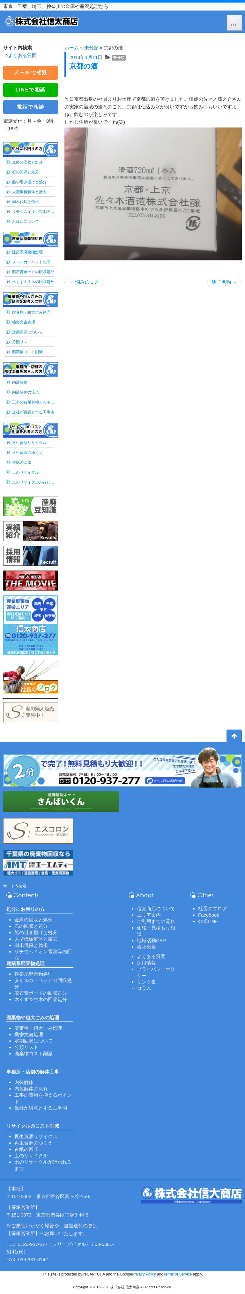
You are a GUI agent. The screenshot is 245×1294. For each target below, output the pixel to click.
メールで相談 (31, 72)
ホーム (71, 47)
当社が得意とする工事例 (33, 412)
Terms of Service (177, 1274)
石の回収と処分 (25, 172)
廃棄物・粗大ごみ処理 (31, 312)
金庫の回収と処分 (27, 162)
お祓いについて (25, 221)
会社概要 (146, 946)
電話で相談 (31, 107)
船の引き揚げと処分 (29, 182)
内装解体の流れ (25, 392)
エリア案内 (149, 915)
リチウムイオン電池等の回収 (33, 211)
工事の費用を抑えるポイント (33, 402)
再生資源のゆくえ (27, 452)
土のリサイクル (25, 472)
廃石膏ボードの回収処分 (33, 272)
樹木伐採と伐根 (25, 202)
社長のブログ (212, 908)
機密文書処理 (23, 322)
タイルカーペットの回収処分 (33, 262)
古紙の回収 (21, 462)
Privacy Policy (144, 1274)
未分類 (91, 47)
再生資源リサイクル (29, 442)
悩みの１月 (84, 282)
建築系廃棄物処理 (27, 252)
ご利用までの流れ (156, 921)
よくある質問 (22, 55)
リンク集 (146, 982)
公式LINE (208, 921)
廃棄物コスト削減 (27, 352)
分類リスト (21, 342)
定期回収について (27, 332)
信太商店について (156, 908)
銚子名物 (224, 282)
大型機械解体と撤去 (29, 192)
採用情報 (146, 962)
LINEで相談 (30, 89)
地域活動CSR (151, 940)
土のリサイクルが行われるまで (33, 482)
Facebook (208, 915)
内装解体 (19, 382)
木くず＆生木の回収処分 (33, 282)
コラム (144, 988)
